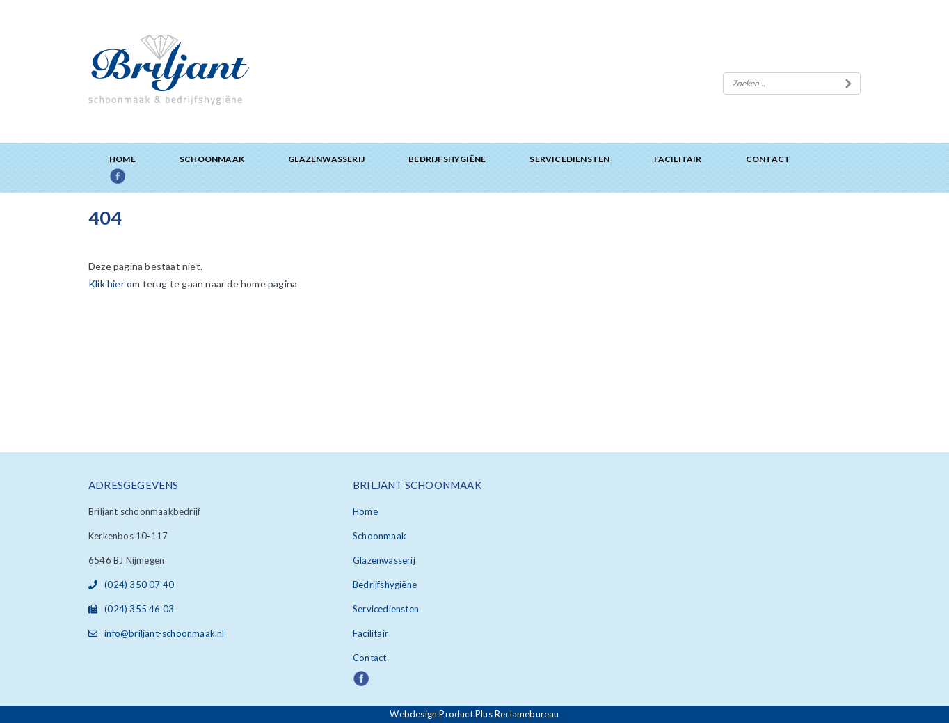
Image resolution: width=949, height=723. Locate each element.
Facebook (133, 177)
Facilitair (678, 159)
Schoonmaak (212, 159)
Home (122, 159)
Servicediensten (569, 159)
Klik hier (106, 283)
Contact (768, 159)
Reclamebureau (527, 714)
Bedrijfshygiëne (447, 159)
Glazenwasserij (326, 159)
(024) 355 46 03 (131, 608)
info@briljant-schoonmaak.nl (156, 633)
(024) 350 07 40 (131, 584)
